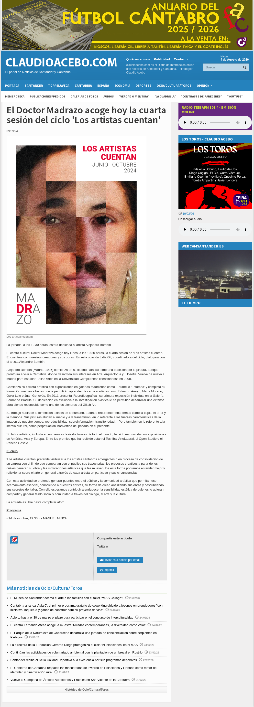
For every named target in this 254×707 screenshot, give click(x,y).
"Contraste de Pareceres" (201, 96)
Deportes (143, 85)
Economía (122, 85)
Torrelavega (58, 85)
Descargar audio (190, 219)
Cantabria (83, 85)
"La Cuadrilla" (165, 96)
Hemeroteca (14, 96)
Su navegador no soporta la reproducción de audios (215, 229)
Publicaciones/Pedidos (47, 96)
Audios (108, 96)
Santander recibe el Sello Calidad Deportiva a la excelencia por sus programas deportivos (74, 660)
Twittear (103, 546)
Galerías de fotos (84, 96)
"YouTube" (235, 96)
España (103, 85)
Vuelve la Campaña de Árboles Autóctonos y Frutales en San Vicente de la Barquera (70, 680)
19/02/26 (186, 213)
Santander (34, 85)
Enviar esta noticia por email (120, 560)
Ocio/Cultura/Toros (174, 85)
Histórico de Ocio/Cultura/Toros (87, 689)
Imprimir (107, 570)
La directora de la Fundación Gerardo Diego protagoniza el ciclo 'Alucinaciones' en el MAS (74, 645)
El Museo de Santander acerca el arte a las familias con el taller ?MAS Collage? (67, 598)
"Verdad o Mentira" (134, 96)
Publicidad (162, 59)
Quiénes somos (138, 59)
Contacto (181, 59)
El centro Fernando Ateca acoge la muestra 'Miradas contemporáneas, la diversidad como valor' (78, 625)
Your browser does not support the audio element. (215, 122)
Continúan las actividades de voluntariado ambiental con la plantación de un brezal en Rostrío (77, 652)
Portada (12, 85)
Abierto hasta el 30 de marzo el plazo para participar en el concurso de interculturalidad (72, 617)
